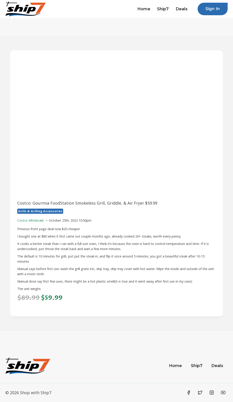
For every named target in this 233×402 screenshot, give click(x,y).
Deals (182, 8)
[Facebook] (188, 392)
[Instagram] (211, 392)
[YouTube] (223, 392)
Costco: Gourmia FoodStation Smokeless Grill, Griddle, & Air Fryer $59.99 (87, 203)
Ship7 (163, 8)
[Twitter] (200, 392)
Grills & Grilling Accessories (40, 211)
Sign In (212, 8)
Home (143, 8)
